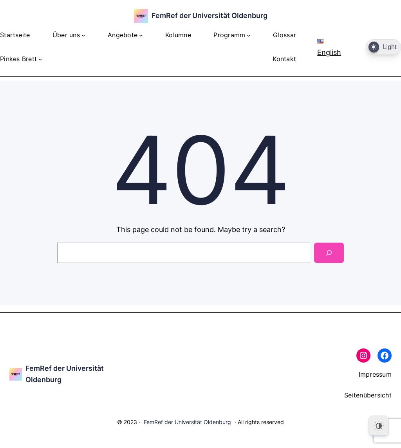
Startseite (15, 35)
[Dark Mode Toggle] (383, 47)
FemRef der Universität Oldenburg (209, 15)
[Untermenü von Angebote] (141, 35)
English (329, 47)
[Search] (329, 253)
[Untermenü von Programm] (249, 35)
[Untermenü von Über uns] (83, 35)
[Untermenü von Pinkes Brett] (40, 59)
